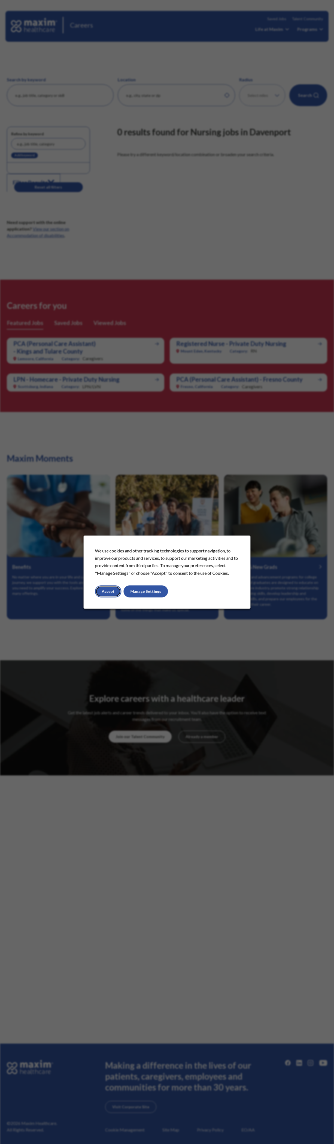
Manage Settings (145, 591)
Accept (108, 591)
